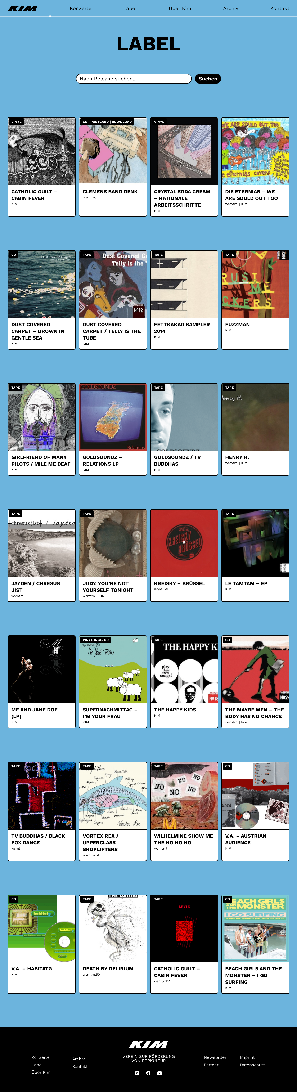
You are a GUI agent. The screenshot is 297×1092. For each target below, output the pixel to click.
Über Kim (180, 8)
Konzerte (80, 8)
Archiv (230, 8)
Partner (211, 1064)
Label (130, 8)
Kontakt (279, 8)
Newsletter (215, 1057)
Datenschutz (252, 1064)
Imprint (247, 1057)
